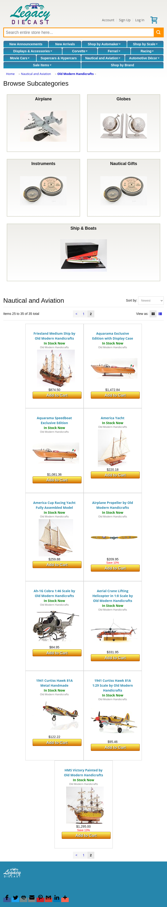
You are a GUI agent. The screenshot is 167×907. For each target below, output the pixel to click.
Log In (139, 20)
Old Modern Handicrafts (75, 74)
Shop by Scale (145, 44)
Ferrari (114, 51)
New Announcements (25, 44)
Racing (147, 51)
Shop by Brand (122, 65)
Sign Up (125, 20)
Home (10, 74)
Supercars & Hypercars (59, 58)
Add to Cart (57, 395)
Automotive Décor (144, 58)
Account (108, 20)
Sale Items (42, 65)
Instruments (43, 187)
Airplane (43, 123)
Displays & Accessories (32, 51)
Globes (123, 123)
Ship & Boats (83, 252)
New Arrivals (65, 44)
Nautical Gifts (123, 187)
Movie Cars (20, 58)
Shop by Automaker (104, 44)
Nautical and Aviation (102, 58)
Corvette (80, 51)
